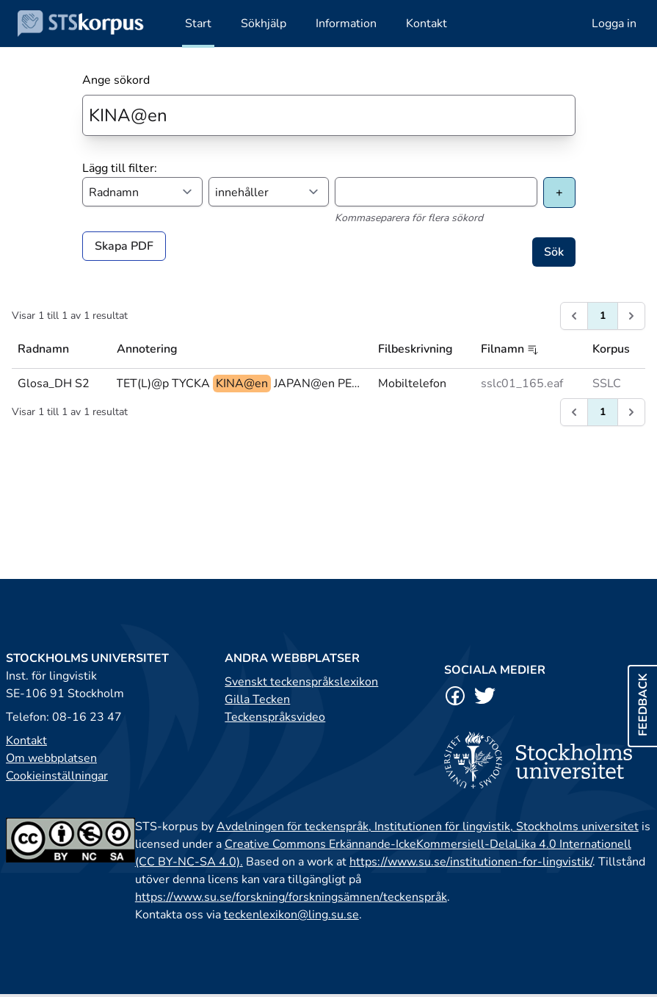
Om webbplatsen (51, 758)
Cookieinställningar (57, 776)
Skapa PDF (124, 246)
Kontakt (26, 741)
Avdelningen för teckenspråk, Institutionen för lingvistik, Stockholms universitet (428, 826)
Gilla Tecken (257, 699)
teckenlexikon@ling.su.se (291, 915)
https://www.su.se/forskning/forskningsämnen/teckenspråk (291, 897)
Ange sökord (116, 80)
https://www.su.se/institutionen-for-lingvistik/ (470, 862)
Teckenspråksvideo (275, 717)
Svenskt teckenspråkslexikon (301, 682)
